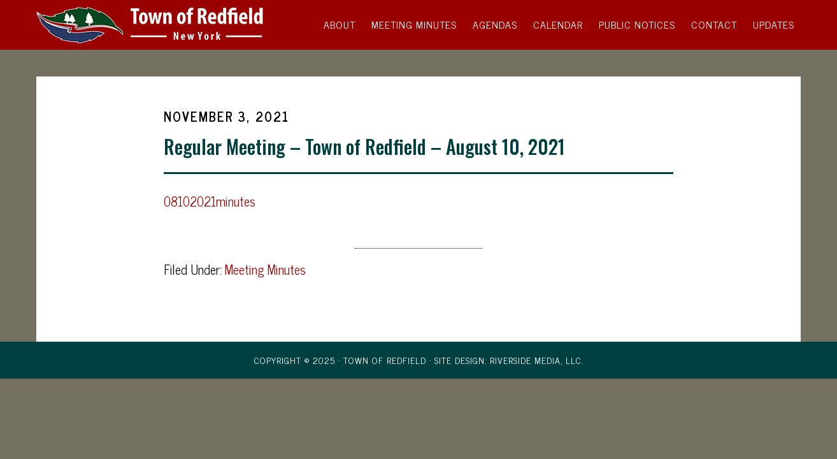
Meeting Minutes (265, 269)
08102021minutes (209, 201)
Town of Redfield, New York (151, 24)
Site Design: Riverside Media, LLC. (508, 360)
